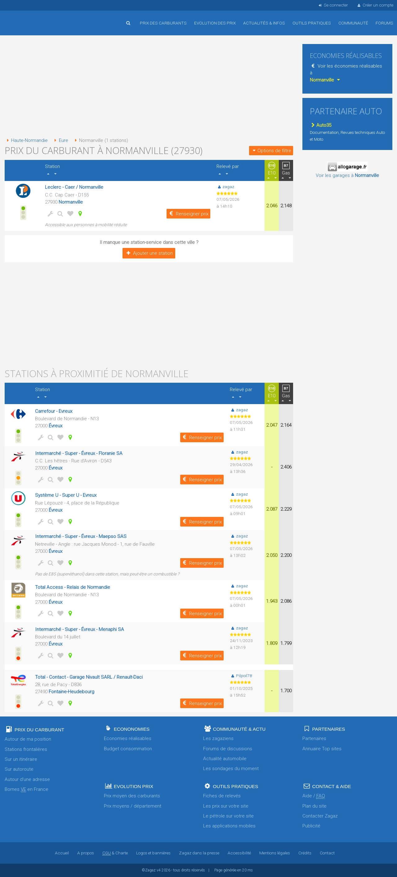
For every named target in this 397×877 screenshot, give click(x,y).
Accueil (24, 18)
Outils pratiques (311, 22)
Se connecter (333, 4)
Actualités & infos (264, 22)
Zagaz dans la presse (199, 852)
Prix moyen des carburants (132, 796)
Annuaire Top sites (321, 748)
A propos (85, 852)
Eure (60, 140)
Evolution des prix (215, 22)
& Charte (115, 852)
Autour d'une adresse (27, 779)
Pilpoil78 (241, 675)
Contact (327, 852)
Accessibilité (239, 852)
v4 (159, 870)
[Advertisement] (149, 86)
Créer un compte (375, 4)
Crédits (304, 852)
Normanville (71, 202)
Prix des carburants (163, 22)
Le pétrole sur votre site (228, 816)
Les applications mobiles (229, 826)
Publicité (311, 826)
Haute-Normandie (26, 140)
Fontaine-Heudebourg (71, 691)
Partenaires (314, 738)
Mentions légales (274, 852)
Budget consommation (128, 748)
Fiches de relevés (222, 796)
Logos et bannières (153, 852)
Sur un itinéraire (21, 759)
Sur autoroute (19, 769)
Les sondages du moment (231, 768)
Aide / (313, 796)
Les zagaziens (218, 738)
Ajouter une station (148, 253)
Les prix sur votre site (225, 806)
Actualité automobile (225, 758)
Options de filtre (271, 150)
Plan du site (314, 806)
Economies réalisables (127, 738)
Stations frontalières (26, 749)
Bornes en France (26, 789)
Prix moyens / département (132, 806)
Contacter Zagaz (320, 816)
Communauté (353, 22)
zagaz (225, 186)
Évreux (55, 426)
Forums (384, 22)
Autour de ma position (28, 739)
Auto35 (320, 125)
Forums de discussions (227, 748)
